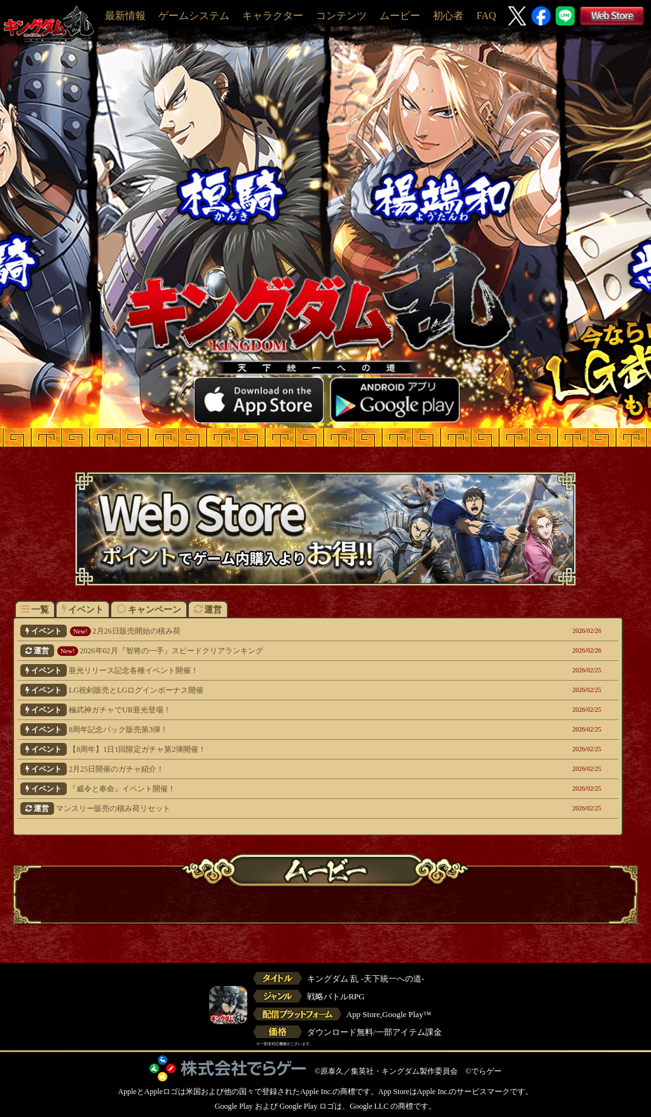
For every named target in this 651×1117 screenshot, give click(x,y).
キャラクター (272, 15)
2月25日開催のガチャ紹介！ (261, 769)
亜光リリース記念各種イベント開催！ (261, 670)
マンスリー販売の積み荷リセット (261, 808)
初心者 (448, 15)
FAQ (486, 15)
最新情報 (125, 15)
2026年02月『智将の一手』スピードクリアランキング (261, 650)
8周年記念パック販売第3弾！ (261, 729)
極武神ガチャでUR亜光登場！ (261, 709)
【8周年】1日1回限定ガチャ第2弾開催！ (261, 749)
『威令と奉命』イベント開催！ (261, 788)
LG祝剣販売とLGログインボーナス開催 (261, 690)
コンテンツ (341, 15)
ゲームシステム (194, 15)
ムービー (400, 15)
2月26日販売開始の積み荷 (261, 631)
